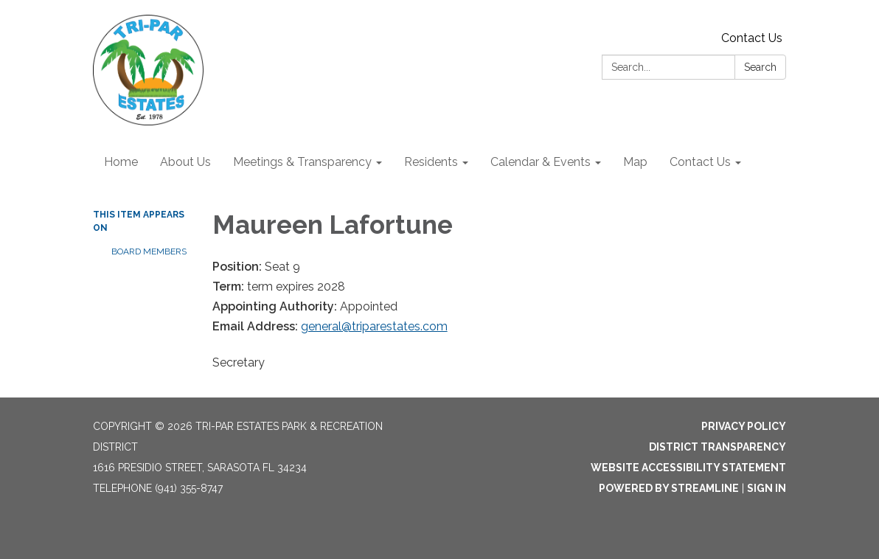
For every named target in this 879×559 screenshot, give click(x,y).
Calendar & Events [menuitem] (540, 162)
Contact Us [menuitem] (700, 162)
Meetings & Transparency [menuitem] (302, 162)
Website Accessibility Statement (688, 467)
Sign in (766, 488)
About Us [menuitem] (185, 162)
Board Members (149, 251)
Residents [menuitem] (431, 162)
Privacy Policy (743, 426)
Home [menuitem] (121, 162)
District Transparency (717, 447)
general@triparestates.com (374, 326)
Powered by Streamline (669, 488)
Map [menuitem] (635, 162)
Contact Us (751, 38)
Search (760, 67)
